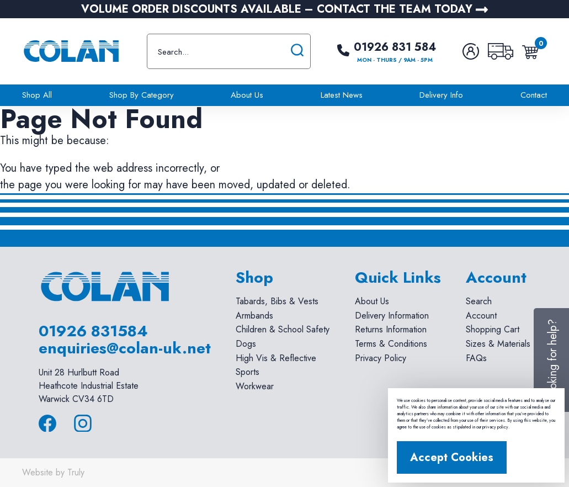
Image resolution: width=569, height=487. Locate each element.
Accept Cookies (451, 457)
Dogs (246, 343)
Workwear (255, 386)
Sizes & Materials (498, 343)
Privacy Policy (380, 358)
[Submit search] (297, 51)
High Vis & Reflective (276, 358)
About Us (247, 95)
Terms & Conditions (391, 343)
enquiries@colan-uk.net (125, 348)
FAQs (476, 358)
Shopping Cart (492, 329)
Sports (247, 372)
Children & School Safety (282, 329)
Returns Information (391, 329)
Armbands (254, 315)
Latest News (342, 95)
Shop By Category (141, 95)
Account (481, 315)
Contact (533, 95)
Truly (75, 472)
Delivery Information (392, 315)
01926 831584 (93, 331)
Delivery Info (441, 95)
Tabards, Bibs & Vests (277, 301)
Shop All (37, 95)
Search (479, 301)
